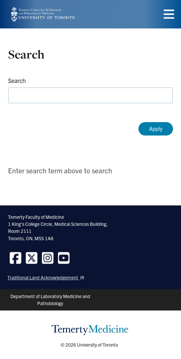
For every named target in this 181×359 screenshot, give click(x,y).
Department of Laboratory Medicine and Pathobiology (50, 299)
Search (17, 80)
